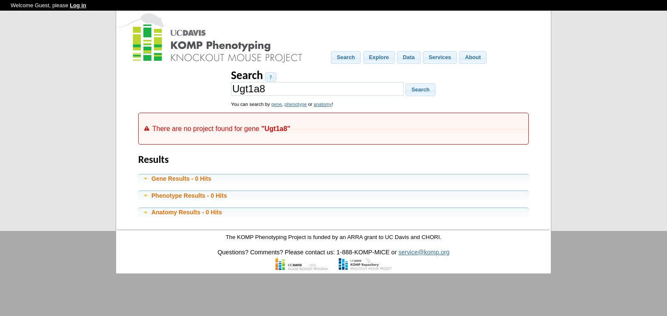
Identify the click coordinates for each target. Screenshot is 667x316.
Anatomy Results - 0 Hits (186, 212)
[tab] (333, 178)
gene (276, 104)
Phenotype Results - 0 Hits (189, 195)
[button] (346, 57)
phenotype (296, 104)
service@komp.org (424, 252)
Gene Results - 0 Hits (181, 178)
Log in (78, 5)
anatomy (323, 104)
